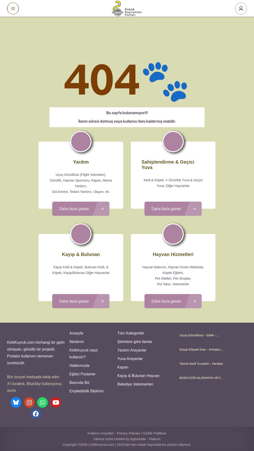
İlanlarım (77, 342)
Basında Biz (80, 383)
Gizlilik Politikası (154, 433)
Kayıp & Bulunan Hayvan (138, 376)
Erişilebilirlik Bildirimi (87, 391)
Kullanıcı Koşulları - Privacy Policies (114, 433)
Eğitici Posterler (83, 374)
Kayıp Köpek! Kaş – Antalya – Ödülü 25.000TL (201, 349)
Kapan (122, 367)
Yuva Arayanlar (130, 359)
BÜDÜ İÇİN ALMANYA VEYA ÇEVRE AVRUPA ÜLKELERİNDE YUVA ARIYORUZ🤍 (201, 377)
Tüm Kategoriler (130, 333)
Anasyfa (76, 333)
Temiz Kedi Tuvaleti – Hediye (201, 363)
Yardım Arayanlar (131, 350)
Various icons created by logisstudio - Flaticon (127, 439)
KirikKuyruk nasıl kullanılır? (84, 353)
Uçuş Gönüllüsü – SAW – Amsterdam (198, 335)
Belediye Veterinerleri (135, 384)
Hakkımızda (79, 366)
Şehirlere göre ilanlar (134, 342)
